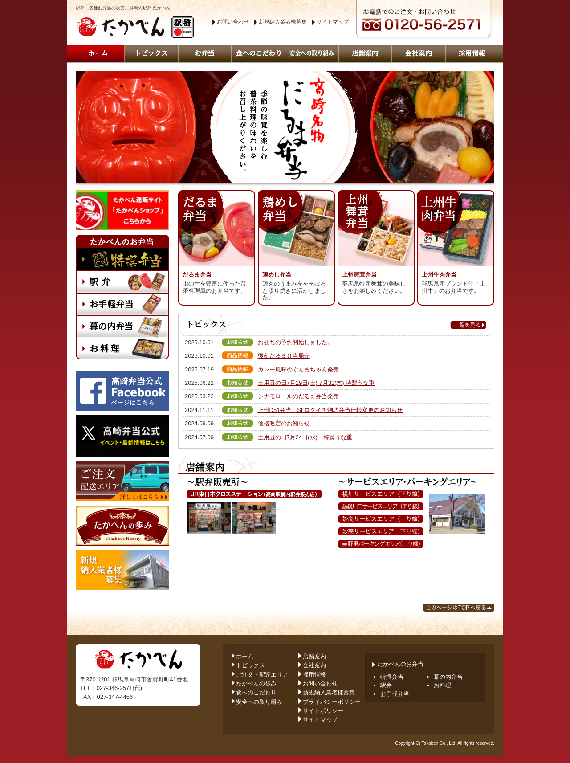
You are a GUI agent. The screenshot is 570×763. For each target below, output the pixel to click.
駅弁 (386, 685)
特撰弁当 (391, 676)
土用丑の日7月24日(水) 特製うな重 (305, 437)
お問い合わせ (233, 22)
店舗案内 (314, 656)
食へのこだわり (256, 692)
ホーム (244, 656)
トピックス (250, 665)
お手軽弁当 (394, 693)
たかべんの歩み (256, 683)
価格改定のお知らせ (284, 423)
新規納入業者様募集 (283, 22)
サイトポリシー (323, 710)
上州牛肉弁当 (439, 274)
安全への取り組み (259, 701)
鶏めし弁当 (276, 274)
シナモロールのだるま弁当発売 (298, 396)
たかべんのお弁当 (397, 664)
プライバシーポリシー (332, 701)
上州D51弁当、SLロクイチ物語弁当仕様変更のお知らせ (330, 410)
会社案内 (314, 665)
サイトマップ (333, 22)
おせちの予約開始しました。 (295, 342)
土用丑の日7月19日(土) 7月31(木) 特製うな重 (316, 382)
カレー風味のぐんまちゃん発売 (298, 369)
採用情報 (314, 674)
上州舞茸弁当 (359, 274)
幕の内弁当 (448, 676)
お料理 (442, 685)
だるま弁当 (197, 274)
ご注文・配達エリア (262, 674)
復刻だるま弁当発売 (284, 355)
